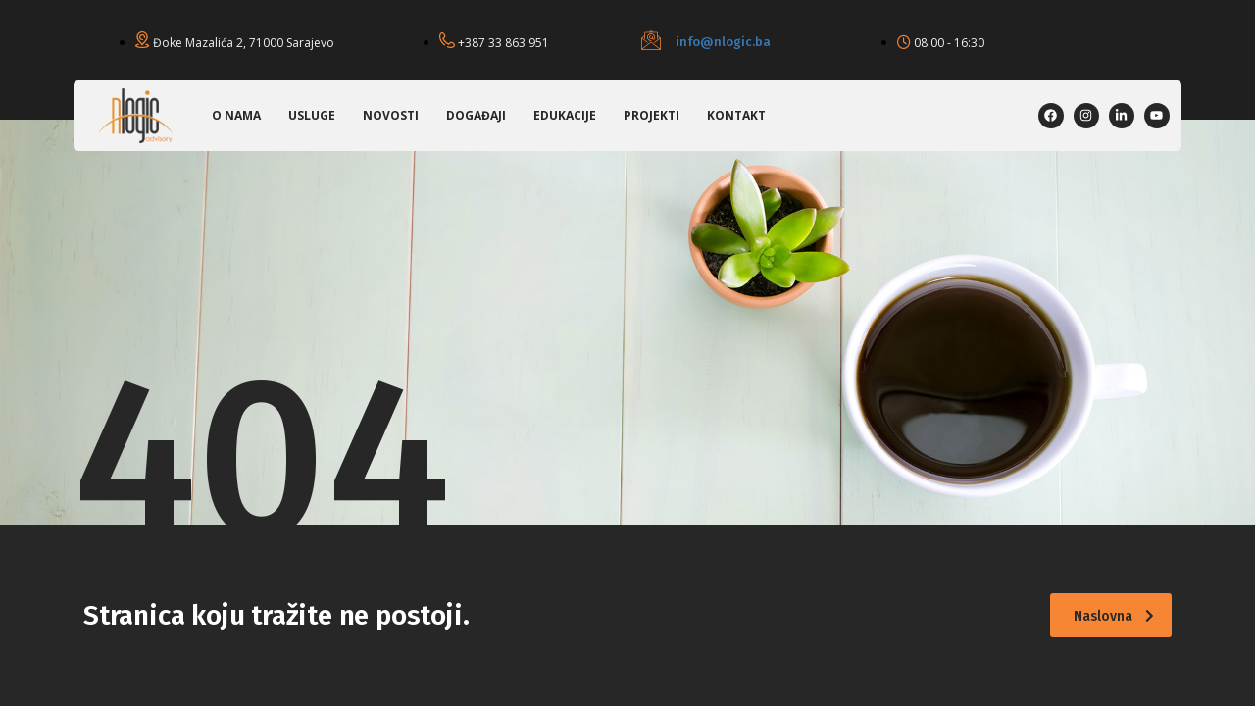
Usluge (311, 115)
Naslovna (1114, 616)
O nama (236, 115)
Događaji (476, 115)
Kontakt (736, 115)
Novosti (391, 115)
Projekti (651, 115)
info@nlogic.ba (723, 41)
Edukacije (564, 115)
